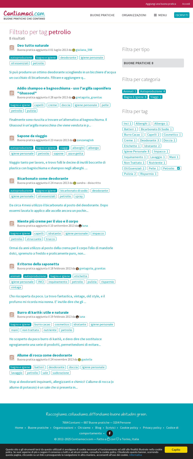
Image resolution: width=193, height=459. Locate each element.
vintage (16, 287)
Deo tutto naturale (33, 45)
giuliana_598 (84, 50)
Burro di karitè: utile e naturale (43, 312)
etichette (80, 276)
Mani (173, 157)
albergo (93, 148)
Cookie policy (129, 427)
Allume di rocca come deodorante (44, 355)
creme (52, 105)
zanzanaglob (85, 140)
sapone (59, 153)
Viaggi (155, 97)
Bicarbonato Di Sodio (156, 129)
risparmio (107, 282)
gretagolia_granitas (89, 97)
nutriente (50, 330)
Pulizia (130, 174)
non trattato (30, 330)
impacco (98, 233)
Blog (98, 427)
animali (15, 276)
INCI (41, 282)
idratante (54, 233)
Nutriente (157, 163)
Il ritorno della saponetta (38, 264)
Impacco (161, 151)
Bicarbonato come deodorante (42, 178)
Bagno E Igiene (135, 97)
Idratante (152, 146)
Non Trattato (134, 163)
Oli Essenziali (134, 168)
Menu (160, 15)
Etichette (132, 146)
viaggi (64, 148)
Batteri (130, 129)
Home (19, 427)
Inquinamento (135, 157)
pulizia (31, 111)
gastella (86, 359)
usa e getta (75, 153)
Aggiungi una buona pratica (161, 3)
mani (14, 330)
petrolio (38, 63)
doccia (65, 105)
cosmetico (62, 324)
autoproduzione (21, 57)
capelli (39, 105)
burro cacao (42, 324)
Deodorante (149, 140)
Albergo (161, 123)
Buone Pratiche (138, 63)
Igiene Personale (136, 151)
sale (45, 373)
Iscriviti (181, 15)
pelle (105, 105)
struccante (34, 239)
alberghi (78, 148)
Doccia (169, 140)
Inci (127, 123)
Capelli (153, 135)
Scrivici (110, 427)
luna (85, 225)
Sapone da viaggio (32, 136)
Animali (129, 91)
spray (79, 196)
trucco (50, 239)
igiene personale (92, 57)
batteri (39, 367)
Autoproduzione (152, 91)
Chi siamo (84, 427)
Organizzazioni (134, 15)
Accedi (186, 3)
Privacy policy (152, 427)
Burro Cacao (133, 135)
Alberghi (143, 123)
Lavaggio (157, 157)
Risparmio (148, 174)
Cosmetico (172, 135)
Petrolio (171, 168)
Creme (130, 140)
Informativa (37, 455)
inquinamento (57, 282)
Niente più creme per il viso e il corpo (47, 221)
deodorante (68, 57)
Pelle (154, 168)
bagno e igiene (46, 57)
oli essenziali (19, 63)
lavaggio (16, 373)
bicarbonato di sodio (74, 190)
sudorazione (61, 373)
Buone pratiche (102, 15)
